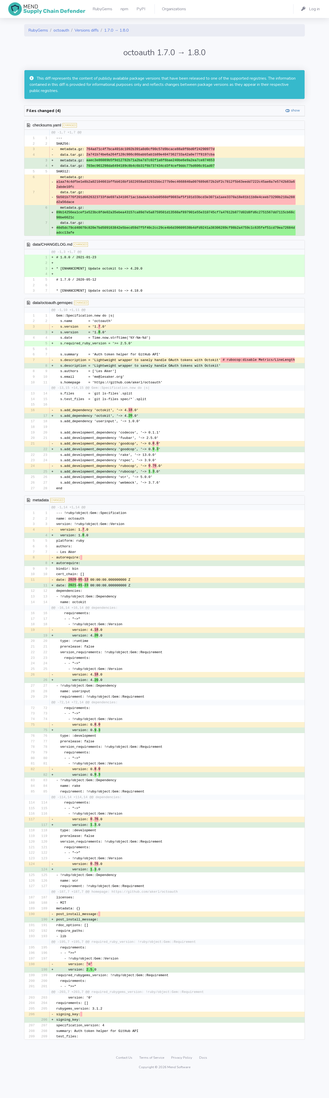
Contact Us (124, 1078)
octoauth (61, 30)
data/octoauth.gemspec (53, 304)
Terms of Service (152, 1078)
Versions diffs (87, 30)
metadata (41, 507)
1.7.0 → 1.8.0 (116, 30)
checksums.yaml (47, 125)
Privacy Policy (182, 1078)
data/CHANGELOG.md (52, 245)
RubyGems (38, 30)
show (295, 110)
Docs (203, 1078)
